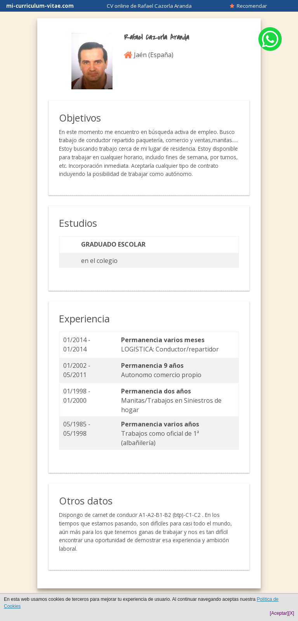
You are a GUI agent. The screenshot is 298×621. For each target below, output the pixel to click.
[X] (291, 613)
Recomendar (248, 5)
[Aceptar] (279, 613)
